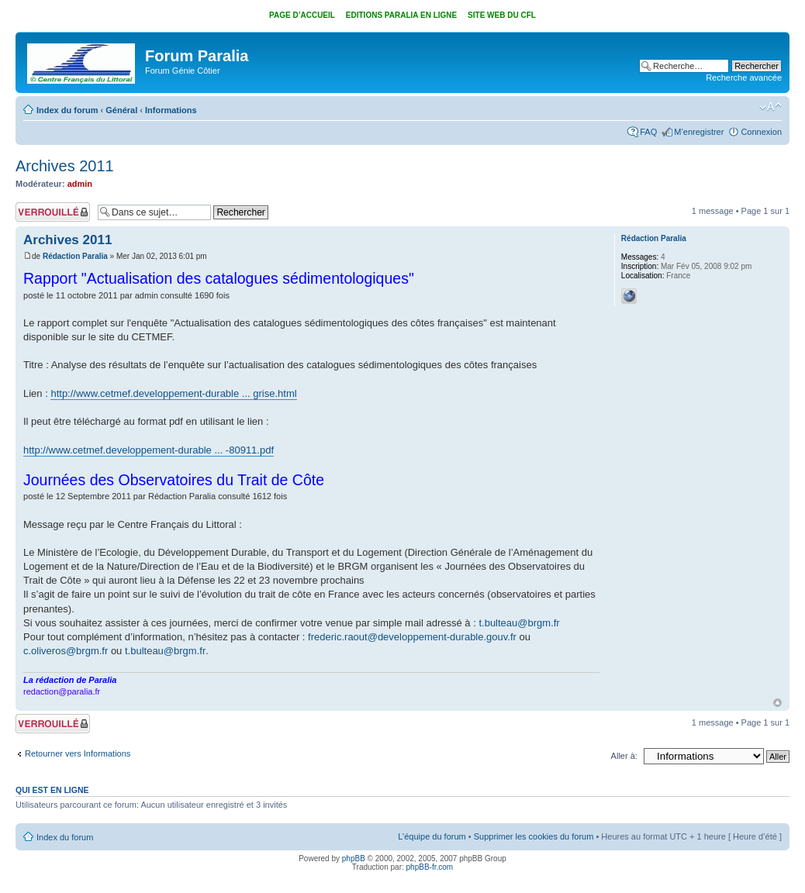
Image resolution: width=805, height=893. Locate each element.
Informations (171, 110)
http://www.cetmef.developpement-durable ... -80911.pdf (148, 450)
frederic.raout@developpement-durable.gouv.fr (412, 637)
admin (79, 183)
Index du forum (67, 110)
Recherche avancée (744, 77)
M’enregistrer (699, 131)
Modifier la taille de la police (770, 107)
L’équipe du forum (431, 836)
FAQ (648, 131)
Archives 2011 (65, 165)
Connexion (761, 131)
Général (121, 110)
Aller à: (624, 755)
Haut (777, 702)
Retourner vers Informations (77, 753)
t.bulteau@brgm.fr (519, 623)
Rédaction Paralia (75, 256)
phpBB (353, 858)
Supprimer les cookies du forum (534, 836)
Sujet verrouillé (53, 212)
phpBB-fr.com (430, 867)
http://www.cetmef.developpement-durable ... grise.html (173, 393)
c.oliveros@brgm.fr (65, 651)
